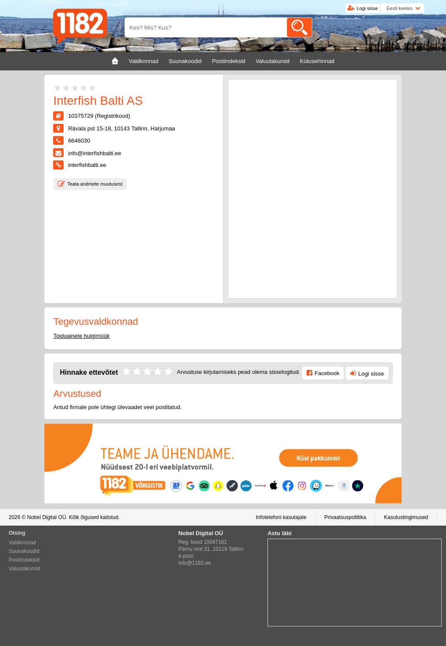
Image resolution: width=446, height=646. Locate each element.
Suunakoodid (24, 551)
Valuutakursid (24, 569)
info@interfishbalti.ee (94, 153)
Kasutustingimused (406, 517)
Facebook (326, 373)
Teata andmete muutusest (94, 183)
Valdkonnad (22, 542)
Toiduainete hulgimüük (81, 336)
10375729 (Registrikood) (99, 116)
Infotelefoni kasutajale (281, 517)
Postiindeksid (24, 560)
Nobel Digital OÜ (46, 517)
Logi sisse (367, 8)
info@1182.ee (195, 563)
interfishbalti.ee (87, 165)
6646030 (79, 140)
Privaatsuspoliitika (345, 517)
